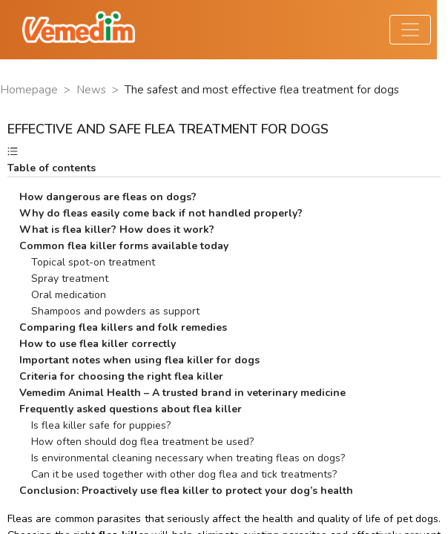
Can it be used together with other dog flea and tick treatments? (178, 474)
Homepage (29, 89)
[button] (224, 160)
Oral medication (62, 295)
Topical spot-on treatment (87, 262)
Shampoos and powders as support (109, 311)
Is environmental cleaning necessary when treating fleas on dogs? (182, 458)
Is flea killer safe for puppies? (95, 425)
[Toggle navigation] (410, 29)
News (91, 89)
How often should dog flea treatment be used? (136, 442)
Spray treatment (63, 278)
